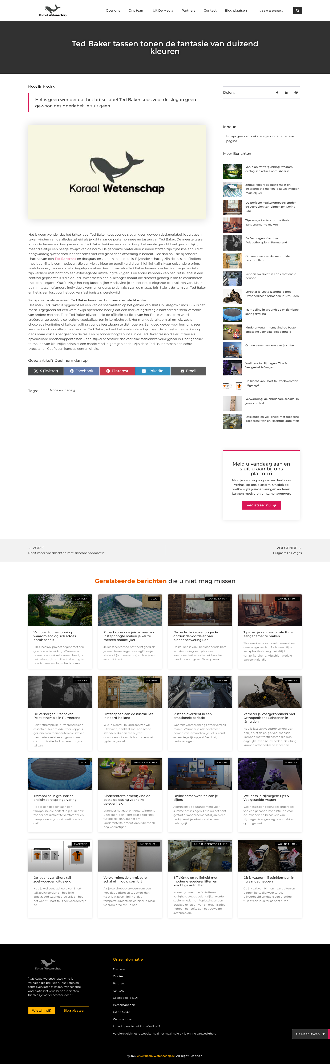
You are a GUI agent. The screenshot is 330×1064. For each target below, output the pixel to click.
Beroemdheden (124, 1005)
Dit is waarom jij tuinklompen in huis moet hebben (269, 879)
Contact (210, 10)
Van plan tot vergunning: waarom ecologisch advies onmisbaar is (54, 636)
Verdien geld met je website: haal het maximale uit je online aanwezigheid (164, 1033)
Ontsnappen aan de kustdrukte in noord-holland (128, 716)
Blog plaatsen (236, 10)
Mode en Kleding (41, 86)
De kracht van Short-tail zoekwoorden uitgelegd (52, 879)
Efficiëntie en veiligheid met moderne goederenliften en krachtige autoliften (195, 881)
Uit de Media (121, 1012)
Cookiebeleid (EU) (125, 997)
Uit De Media (163, 10)
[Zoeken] (297, 10)
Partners (188, 10)
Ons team (136, 10)
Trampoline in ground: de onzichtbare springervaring (55, 798)
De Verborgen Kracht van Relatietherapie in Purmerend (56, 716)
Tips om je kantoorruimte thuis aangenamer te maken (268, 634)
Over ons (113, 10)
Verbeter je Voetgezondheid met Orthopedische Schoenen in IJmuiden (269, 718)
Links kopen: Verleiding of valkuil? (136, 1026)
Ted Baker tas (65, 259)
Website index (123, 1019)
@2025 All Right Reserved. (165, 1055)
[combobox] (274, 10)
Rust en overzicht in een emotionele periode (192, 716)
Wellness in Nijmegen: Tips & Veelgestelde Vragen (266, 798)
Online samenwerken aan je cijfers (270, 345)
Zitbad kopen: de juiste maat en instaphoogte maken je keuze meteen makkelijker (272, 189)
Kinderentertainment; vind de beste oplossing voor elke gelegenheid (127, 799)
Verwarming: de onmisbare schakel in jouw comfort (125, 879)
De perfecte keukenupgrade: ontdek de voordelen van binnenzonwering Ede (270, 206)
